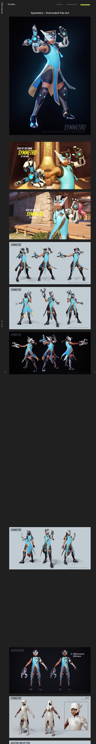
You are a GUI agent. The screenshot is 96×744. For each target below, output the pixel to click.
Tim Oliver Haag (2, 8)
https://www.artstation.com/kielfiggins (46, 711)
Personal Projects (85, 4)
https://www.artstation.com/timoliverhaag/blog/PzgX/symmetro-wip (41, 725)
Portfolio (11, 4)
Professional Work (71, 4)
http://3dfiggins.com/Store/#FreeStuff (50, 712)
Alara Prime (60, 4)
